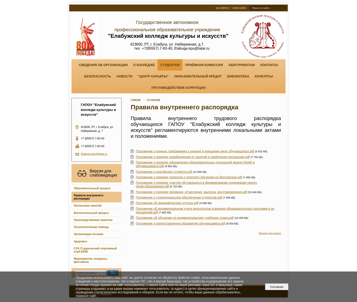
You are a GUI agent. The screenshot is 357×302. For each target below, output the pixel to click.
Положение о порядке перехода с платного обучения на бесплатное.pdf (189, 177)
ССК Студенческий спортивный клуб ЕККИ (95, 250)
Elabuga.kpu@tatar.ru (94, 154)
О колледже (144, 65)
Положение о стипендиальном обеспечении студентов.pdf (179, 197)
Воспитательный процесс (91, 213)
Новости (125, 76)
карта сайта (239, 7)
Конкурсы (264, 76)
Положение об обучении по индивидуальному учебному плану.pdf (184, 218)
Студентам (170, 65)
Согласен (276, 287)
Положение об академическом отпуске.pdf (167, 203)
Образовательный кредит (198, 76)
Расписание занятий (87, 205)
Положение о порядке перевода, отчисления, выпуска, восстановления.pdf (191, 192)
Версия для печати (270, 233)
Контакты (269, 65)
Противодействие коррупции (178, 88)
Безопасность (97, 76)
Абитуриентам (241, 65)
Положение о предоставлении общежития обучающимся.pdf (180, 223)
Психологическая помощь (91, 227)
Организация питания (88, 234)
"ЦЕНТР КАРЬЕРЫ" (153, 76)
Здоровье (80, 241)
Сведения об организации (103, 65)
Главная (136, 99)
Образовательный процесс (92, 188)
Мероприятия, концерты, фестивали (90, 260)
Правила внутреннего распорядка (88, 197)
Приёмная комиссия (204, 65)
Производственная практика (93, 220)
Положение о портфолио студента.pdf (164, 172)
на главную (222, 7)
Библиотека (238, 76)
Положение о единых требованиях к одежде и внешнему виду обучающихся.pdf (195, 151)
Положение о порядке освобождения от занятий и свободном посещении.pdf (193, 157)
